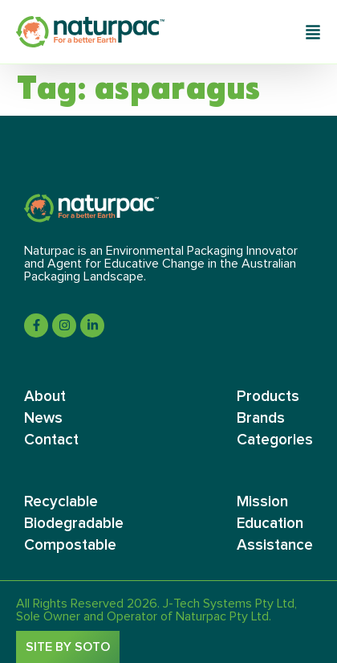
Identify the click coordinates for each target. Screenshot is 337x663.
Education (270, 523)
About (45, 396)
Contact (51, 440)
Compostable (70, 545)
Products (268, 396)
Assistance (275, 545)
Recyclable (61, 502)
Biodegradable (74, 523)
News (43, 418)
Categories (275, 440)
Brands (261, 418)
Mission (262, 502)
